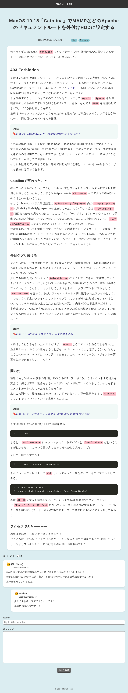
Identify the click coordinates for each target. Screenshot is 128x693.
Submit (64, 670)
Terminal (84, 40)
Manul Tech (64, 4)
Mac (74, 40)
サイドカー (74, 88)
